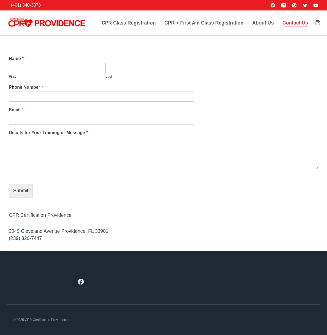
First (12, 76)
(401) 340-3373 (26, 5)
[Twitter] (305, 5)
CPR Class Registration (129, 23)
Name (16, 58)
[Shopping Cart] (317, 22)
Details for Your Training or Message (48, 132)
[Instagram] (283, 5)
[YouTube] (315, 5)
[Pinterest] (294, 5)
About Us (263, 23)
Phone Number (26, 87)
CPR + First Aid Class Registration (203, 23)
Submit (20, 190)
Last (108, 76)
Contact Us (295, 23)
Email (16, 109)
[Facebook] (273, 5)
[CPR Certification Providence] (46, 23)
